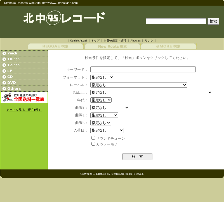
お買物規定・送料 (115, 40)
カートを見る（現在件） (24, 109)
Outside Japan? (78, 40)
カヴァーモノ (107, 144)
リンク (149, 40)
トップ (95, 40)
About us (135, 40)
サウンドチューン (110, 138)
